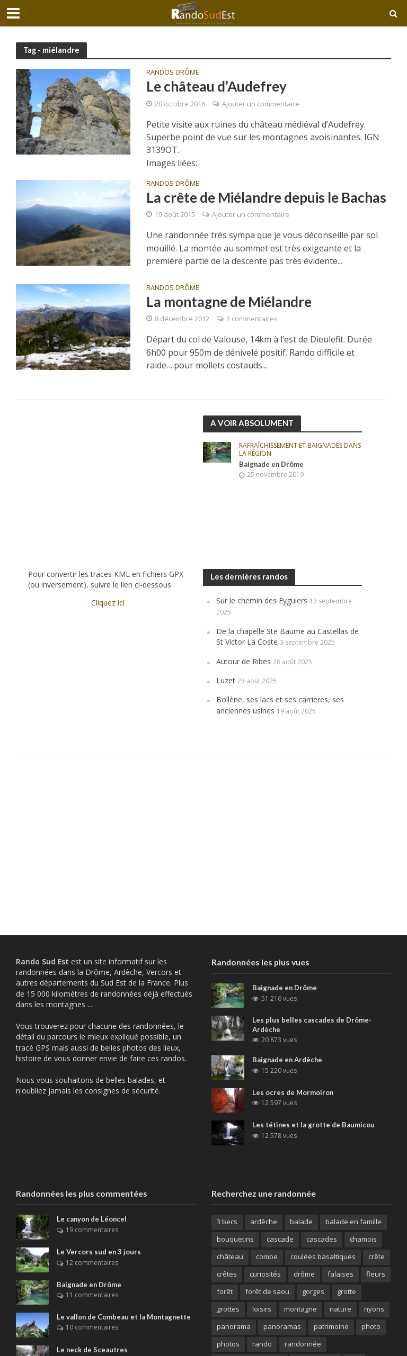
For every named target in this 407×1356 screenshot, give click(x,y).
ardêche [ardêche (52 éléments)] (263, 1221)
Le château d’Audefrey (216, 86)
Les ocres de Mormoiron (293, 1092)
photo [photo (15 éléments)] (371, 1326)
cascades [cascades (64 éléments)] (321, 1239)
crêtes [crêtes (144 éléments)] (227, 1274)
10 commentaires (92, 1327)
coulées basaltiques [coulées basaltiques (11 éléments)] (323, 1256)
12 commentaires (92, 1262)
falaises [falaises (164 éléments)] (340, 1274)
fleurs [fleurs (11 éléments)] (375, 1274)
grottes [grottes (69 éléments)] (228, 1309)
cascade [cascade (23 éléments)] (280, 1239)
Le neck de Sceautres (92, 1349)
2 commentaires (252, 318)
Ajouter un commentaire (260, 104)
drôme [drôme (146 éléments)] (304, 1274)
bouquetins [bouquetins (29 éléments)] (235, 1239)
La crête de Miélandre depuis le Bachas (266, 197)
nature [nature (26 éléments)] (340, 1309)
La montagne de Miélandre (229, 301)
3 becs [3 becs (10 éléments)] (227, 1221)
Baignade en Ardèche (288, 1059)
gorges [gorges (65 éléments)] (313, 1291)
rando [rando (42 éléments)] (262, 1344)
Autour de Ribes (243, 661)
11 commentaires (92, 1294)
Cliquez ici (108, 603)
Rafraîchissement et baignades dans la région (300, 450)
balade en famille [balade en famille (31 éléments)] (353, 1221)
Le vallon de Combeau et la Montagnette (124, 1317)
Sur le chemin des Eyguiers (261, 600)
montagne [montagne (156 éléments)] (300, 1309)
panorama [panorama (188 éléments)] (234, 1326)
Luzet (225, 680)
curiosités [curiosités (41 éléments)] (265, 1274)
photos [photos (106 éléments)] (228, 1344)
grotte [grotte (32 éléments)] (346, 1291)
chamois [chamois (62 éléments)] (363, 1239)
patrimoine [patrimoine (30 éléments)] (331, 1326)
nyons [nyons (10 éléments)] (374, 1309)
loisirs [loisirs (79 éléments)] (261, 1309)
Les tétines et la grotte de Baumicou (313, 1124)
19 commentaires (92, 1229)
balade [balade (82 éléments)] (301, 1221)
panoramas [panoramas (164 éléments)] (282, 1326)
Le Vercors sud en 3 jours (99, 1251)
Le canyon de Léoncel (92, 1219)
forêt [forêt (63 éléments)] (225, 1291)
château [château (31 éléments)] (230, 1256)
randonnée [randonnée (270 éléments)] (303, 1344)
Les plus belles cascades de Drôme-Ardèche (311, 1025)
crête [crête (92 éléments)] (376, 1256)
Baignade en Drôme (272, 464)
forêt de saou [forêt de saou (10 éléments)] (267, 1291)
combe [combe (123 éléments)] (267, 1256)
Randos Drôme (172, 73)
